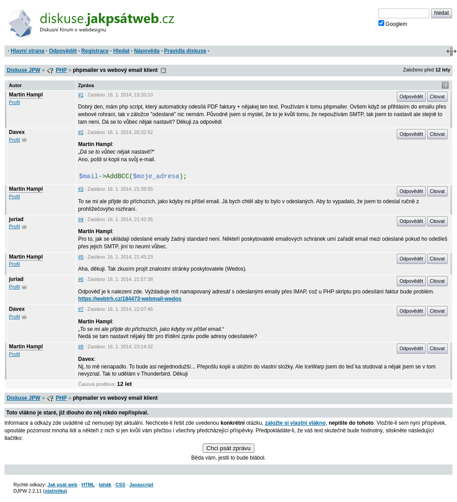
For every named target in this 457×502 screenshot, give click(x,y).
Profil (14, 102)
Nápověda (146, 51)
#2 (80, 132)
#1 (80, 94)
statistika (55, 491)
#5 (80, 256)
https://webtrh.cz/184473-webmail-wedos (129, 299)
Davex (17, 132)
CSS (120, 484)
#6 (80, 279)
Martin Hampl (26, 95)
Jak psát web (62, 484)
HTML (88, 484)
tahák (105, 484)
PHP (61, 70)
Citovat (437, 96)
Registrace (94, 51)
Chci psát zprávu (228, 448)
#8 (80, 346)
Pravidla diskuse (185, 51)
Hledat (121, 51)
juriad (16, 219)
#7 (80, 309)
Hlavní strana (27, 51)
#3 (80, 189)
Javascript (141, 484)
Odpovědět (63, 51)
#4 (80, 219)
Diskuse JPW (23, 70)
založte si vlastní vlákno (295, 423)
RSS (163, 70)
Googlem (392, 23)
